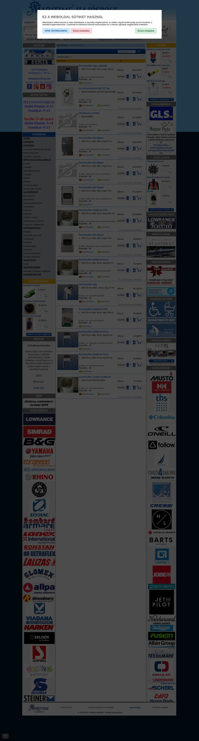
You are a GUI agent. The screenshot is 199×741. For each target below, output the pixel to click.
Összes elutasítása (81, 31)
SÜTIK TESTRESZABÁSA (56, 31)
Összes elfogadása (145, 31)
